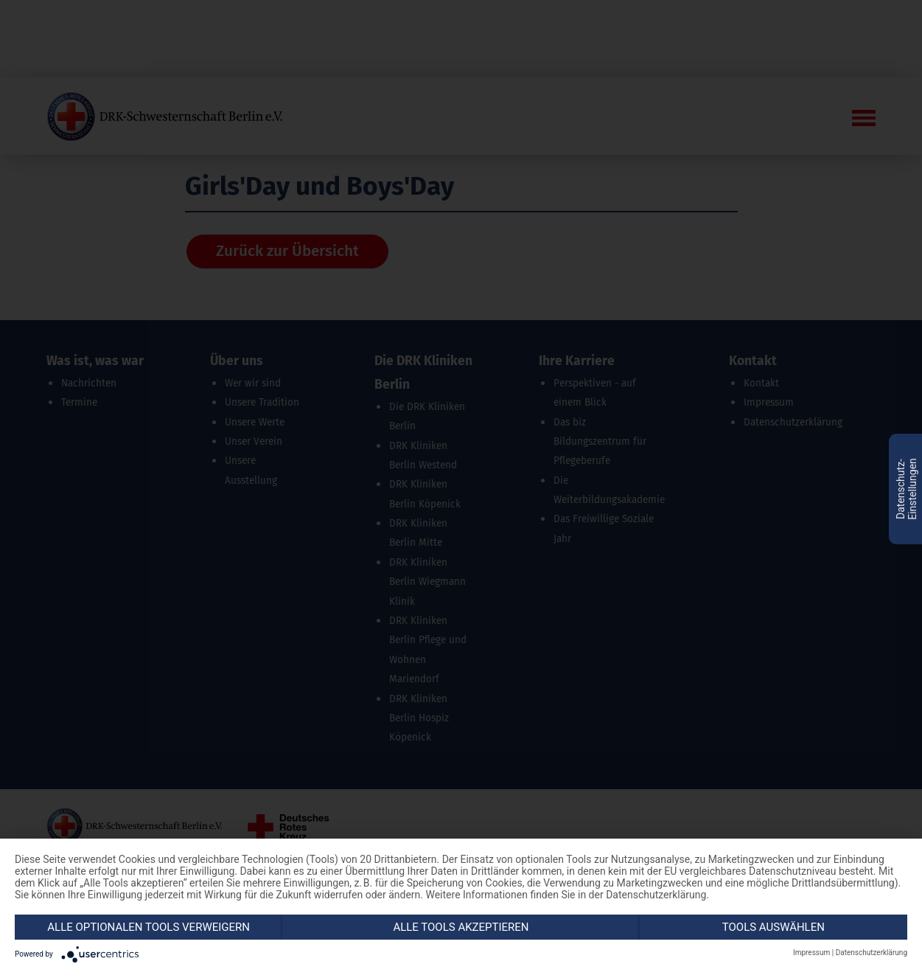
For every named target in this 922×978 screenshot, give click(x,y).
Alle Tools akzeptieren (460, 927)
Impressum (811, 952)
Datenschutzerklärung (871, 952)
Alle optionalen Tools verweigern (148, 927)
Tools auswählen (773, 927)
